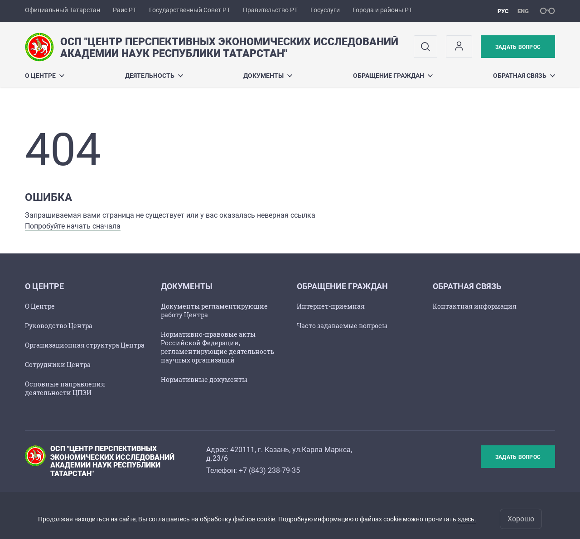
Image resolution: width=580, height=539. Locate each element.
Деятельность (154, 75)
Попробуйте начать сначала (73, 226)
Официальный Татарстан (62, 10)
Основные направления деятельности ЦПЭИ (65, 388)
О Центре (40, 306)
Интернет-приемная (331, 306)
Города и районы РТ (382, 10)
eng (523, 11)
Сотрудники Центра (58, 364)
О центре (44, 75)
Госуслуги (325, 10)
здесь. (467, 519)
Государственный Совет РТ (189, 10)
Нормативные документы (204, 379)
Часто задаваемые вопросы (342, 325)
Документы (267, 75)
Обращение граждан (393, 75)
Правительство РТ (270, 10)
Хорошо (521, 519)
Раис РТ (124, 10)
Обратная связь (524, 75)
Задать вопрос (518, 47)
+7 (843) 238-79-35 (269, 470)
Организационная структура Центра (85, 345)
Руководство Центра (58, 325)
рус (503, 11)
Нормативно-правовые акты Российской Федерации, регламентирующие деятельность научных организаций (217, 347)
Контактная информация (475, 306)
